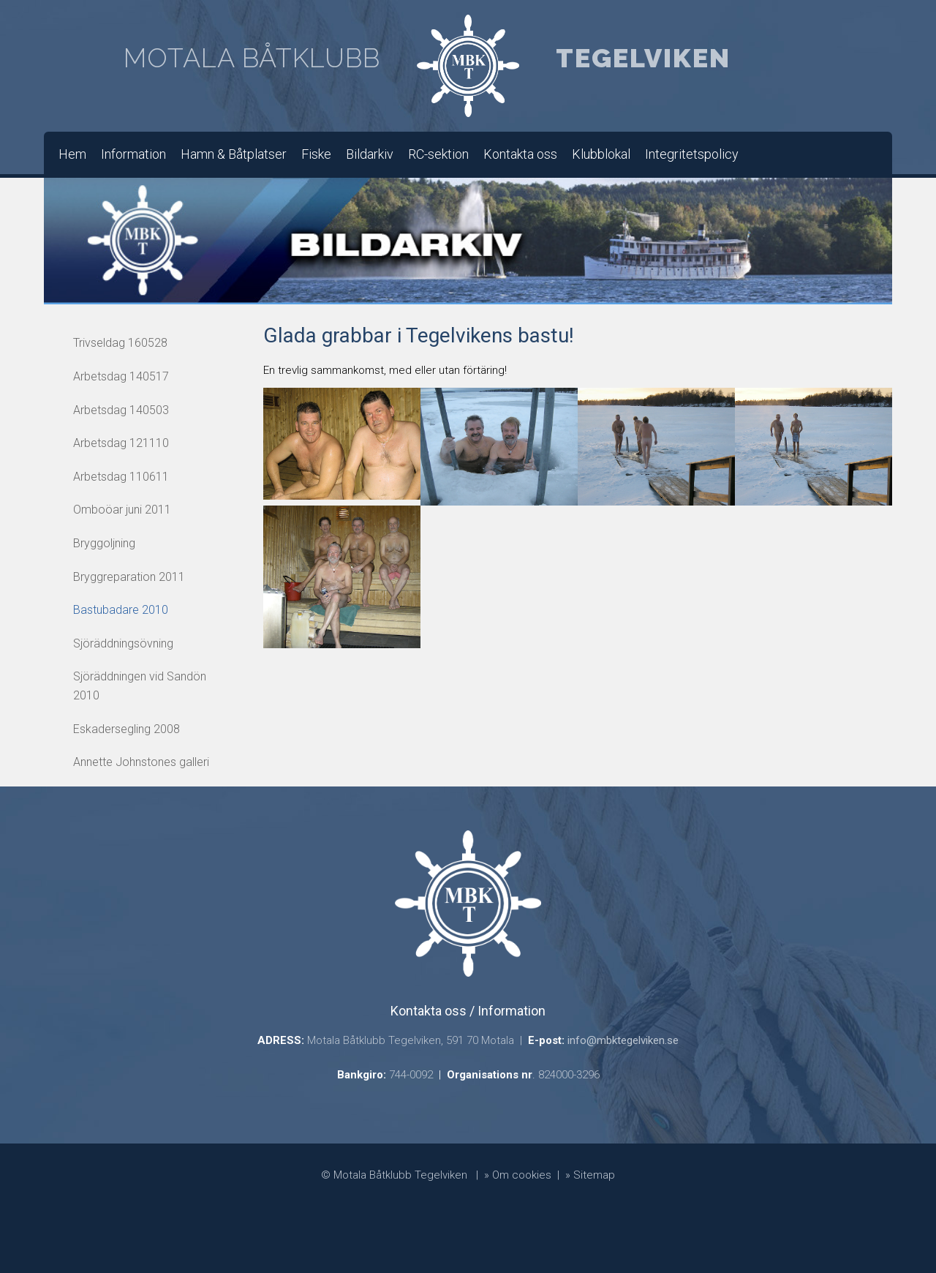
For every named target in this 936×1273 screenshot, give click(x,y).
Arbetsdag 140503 (121, 410)
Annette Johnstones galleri (141, 762)
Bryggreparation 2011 (129, 577)
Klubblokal (601, 154)
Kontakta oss (520, 154)
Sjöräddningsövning (123, 643)
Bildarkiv (369, 154)
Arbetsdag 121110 (121, 443)
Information (133, 154)
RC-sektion (438, 154)
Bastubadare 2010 (120, 610)
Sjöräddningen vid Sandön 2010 (139, 685)
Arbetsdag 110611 (121, 477)
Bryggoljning (104, 543)
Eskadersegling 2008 (126, 729)
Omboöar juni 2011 (122, 510)
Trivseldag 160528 (120, 343)
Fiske (316, 154)
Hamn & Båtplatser (234, 154)
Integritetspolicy (692, 154)
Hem (72, 154)
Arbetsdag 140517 (121, 376)
